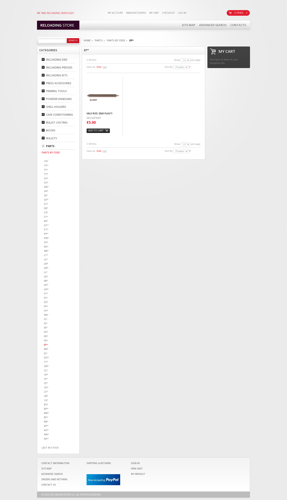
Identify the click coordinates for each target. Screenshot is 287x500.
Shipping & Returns (99, 463)
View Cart (137, 468)
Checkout (168, 12)
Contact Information (55, 463)
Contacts (238, 25)
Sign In (135, 463)
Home (87, 40)
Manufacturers (136, 12)
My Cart (154, 12)
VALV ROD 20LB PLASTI (99, 113)
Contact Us (48, 484)
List (104, 67)
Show (177, 60)
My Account (115, 12)
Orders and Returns (54, 479)
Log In (182, 12)
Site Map (188, 25)
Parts (98, 40)
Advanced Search (212, 25)
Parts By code (116, 40)
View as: (91, 67)
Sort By (169, 67)
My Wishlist (138, 474)
